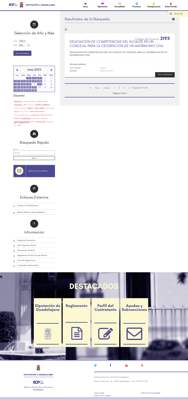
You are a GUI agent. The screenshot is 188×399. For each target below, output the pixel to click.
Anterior (106, 88)
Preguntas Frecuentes (26, 240)
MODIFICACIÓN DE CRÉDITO (37, 111)
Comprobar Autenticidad (27, 265)
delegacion (23, 108)
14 (23, 84)
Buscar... (16, 149)
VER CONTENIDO (165, 75)
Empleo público (39, 108)
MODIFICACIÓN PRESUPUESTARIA (22, 115)
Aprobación (39, 101)
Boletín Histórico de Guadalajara (31, 212)
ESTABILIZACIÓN (50, 108)
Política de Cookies (102, 395)
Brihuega (45, 101)
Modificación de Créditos (46, 115)
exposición (16, 111)
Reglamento (76, 305)
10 (39, 81)
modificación (35, 115)
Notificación (17, 118)
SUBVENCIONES (40, 122)
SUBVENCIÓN (49, 121)
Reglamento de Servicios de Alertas (32, 255)
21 (23, 87)
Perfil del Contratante (105, 307)
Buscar (34, 158)
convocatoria (31, 104)
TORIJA (19, 125)
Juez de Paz (26, 111)
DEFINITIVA (17, 108)
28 (23, 90)
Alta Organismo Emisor (26, 245)
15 (29, 84)
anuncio (18, 101)
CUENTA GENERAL (42, 105)
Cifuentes (18, 105)
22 (29, 87)
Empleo (30, 108)
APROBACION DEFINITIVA (29, 101)
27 (17, 90)
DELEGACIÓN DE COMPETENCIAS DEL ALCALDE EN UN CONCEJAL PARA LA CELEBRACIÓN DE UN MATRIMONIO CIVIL (117, 44)
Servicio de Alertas (38, 171)
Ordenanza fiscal (36, 118)
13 (17, 84)
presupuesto (22, 122)
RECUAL (33, 122)
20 (17, 87)
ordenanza (26, 118)
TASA (15, 125)
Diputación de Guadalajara (47, 307)
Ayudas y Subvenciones (134, 307)
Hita (21, 111)
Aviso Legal (99, 393)
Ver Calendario (22, 53)
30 (34, 90)
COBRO (25, 104)
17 (39, 84)
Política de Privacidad (150, 393)
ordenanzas (44, 118)
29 (29, 90)
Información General (26, 250)
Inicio (97, 88)
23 (34, 87)
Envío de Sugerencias (26, 260)
